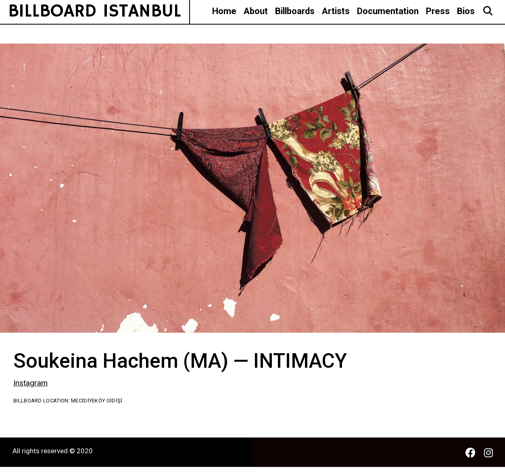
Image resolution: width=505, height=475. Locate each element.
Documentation (388, 11)
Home (224, 11)
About (256, 11)
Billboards (295, 11)
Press (438, 11)
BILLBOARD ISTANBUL (94, 11)
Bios (466, 11)
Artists (336, 11)
